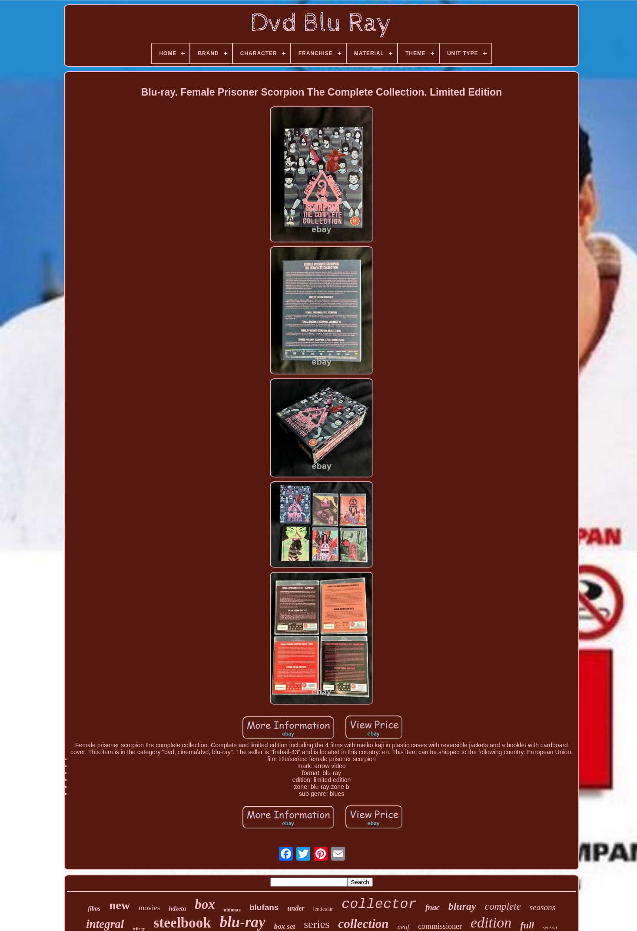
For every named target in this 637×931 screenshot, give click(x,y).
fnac (432, 907)
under (295, 908)
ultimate (232, 909)
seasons (542, 907)
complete (503, 906)
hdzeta (177, 908)
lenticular (323, 909)
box (205, 904)
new (119, 905)
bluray (462, 906)
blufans (264, 907)
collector (379, 904)
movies (149, 908)
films (94, 908)
